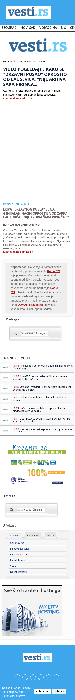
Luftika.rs (15, 224)
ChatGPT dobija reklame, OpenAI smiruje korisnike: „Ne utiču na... (40, 378)
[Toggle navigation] (66, 12)
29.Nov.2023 (27, 224)
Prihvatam (42, 691)
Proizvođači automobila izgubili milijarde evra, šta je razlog (43, 367)
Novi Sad (28, 27)
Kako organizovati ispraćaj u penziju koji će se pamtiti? (42, 431)
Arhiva (50, 535)
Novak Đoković (18, 572)
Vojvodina (48, 27)
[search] (34, 333)
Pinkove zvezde (19, 554)
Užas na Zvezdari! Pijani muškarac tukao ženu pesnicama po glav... (42, 388)
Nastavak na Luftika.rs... (19, 251)
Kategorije (33, 535)
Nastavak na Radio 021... (18, 98)
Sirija (13, 566)
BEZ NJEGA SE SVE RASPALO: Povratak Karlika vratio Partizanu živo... (41, 420)
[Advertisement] (37, 158)
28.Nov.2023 (30, 61)
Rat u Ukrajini (17, 560)
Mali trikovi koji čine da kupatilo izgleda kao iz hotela (42, 399)
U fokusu (14, 535)
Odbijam (59, 691)
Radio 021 (16, 61)
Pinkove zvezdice (19, 548)
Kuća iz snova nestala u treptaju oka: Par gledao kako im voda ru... (39, 409)
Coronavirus (17, 543)
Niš (63, 27)
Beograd (9, 27)
